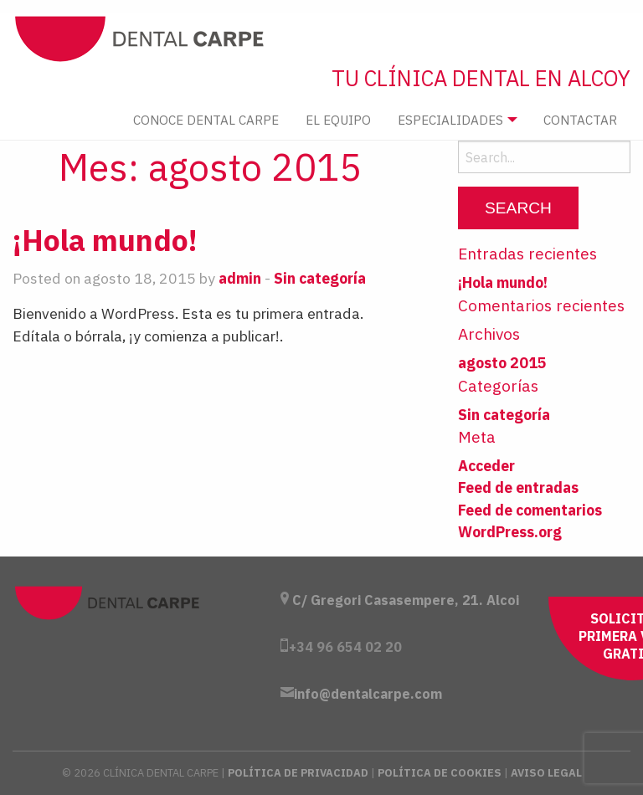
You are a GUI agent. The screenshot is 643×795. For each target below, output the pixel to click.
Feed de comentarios (530, 510)
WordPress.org (510, 531)
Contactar (580, 119)
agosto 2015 (502, 362)
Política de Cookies (440, 773)
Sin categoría (320, 278)
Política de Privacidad (298, 773)
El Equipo (338, 119)
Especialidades (450, 119)
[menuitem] (206, 120)
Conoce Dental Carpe (206, 119)
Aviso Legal (546, 773)
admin (240, 278)
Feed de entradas (518, 487)
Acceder (486, 465)
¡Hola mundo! (105, 240)
